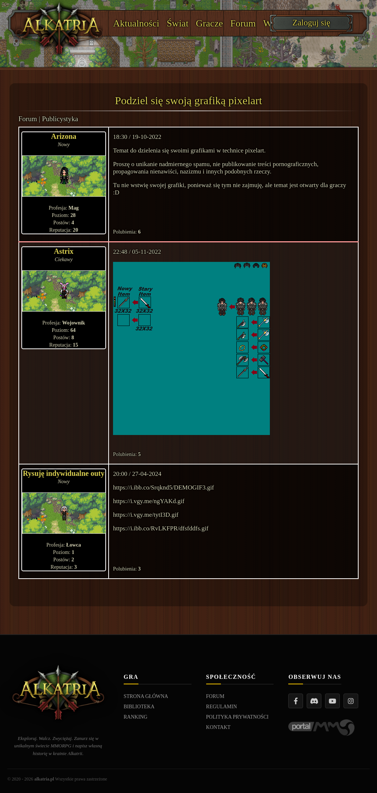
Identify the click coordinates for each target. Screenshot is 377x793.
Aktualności (136, 23)
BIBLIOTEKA (139, 706)
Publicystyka (60, 119)
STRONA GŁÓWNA (146, 696)
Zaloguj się (311, 22)
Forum (243, 23)
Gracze (209, 23)
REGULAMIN (221, 706)
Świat (177, 23)
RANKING (136, 717)
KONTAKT (218, 727)
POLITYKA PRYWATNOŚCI (237, 717)
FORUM (215, 696)
